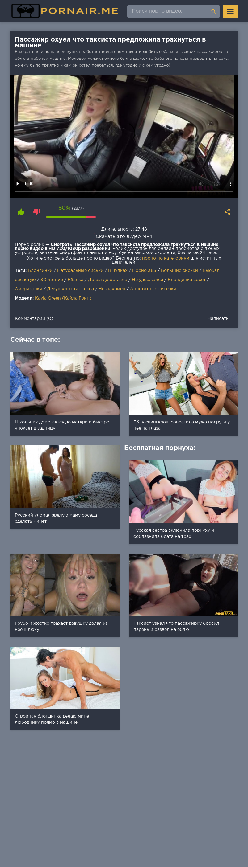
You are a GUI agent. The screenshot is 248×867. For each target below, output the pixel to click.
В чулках (118, 270)
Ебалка (75, 280)
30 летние (51, 280)
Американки (28, 289)
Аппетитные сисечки (153, 289)
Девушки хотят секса (70, 289)
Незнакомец (112, 289)
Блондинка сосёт (187, 280)
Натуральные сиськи (80, 270)
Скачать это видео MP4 (124, 237)
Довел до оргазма (107, 280)
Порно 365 (144, 270)
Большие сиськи (179, 270)
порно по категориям (165, 258)
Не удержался (147, 280)
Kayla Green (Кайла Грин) (63, 298)
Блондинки (40, 270)
